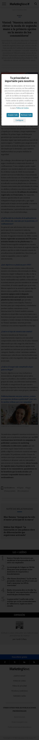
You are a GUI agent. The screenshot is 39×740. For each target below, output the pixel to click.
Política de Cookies (22, 108)
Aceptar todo (13, 115)
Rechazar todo (26, 115)
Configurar (19, 120)
